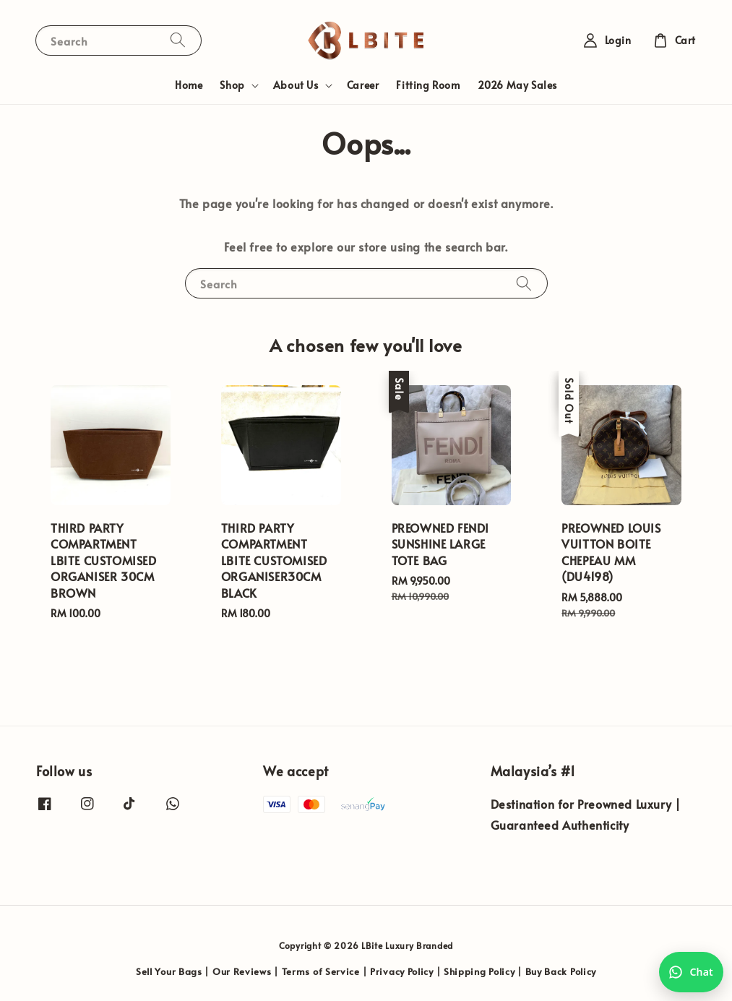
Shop (232, 85)
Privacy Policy (402, 971)
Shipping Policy (479, 971)
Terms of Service (321, 971)
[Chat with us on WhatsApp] (691, 972)
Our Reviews (242, 971)
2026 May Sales (517, 85)
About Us (296, 85)
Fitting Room (428, 85)
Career (363, 85)
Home (188, 85)
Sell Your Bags (169, 971)
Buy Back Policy (561, 971)
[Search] (178, 40)
